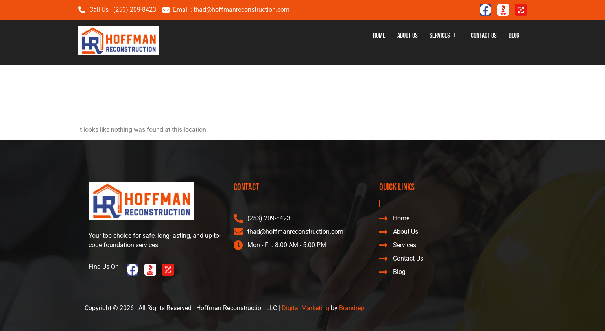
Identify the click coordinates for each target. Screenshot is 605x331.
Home (379, 35)
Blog (514, 35)
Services (443, 35)
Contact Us (484, 35)
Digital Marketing (305, 308)
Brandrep (351, 308)
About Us (407, 35)
